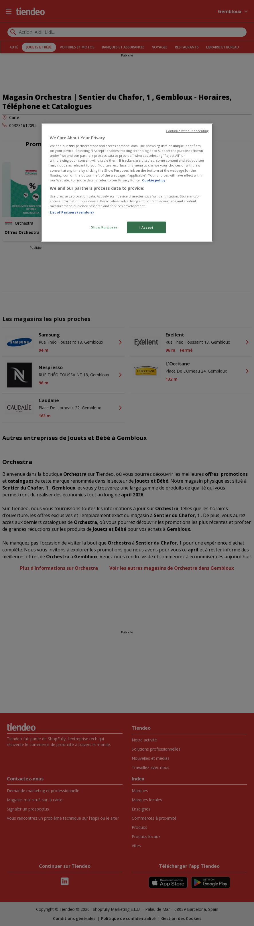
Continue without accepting (187, 131)
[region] (127, 183)
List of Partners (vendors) (72, 212)
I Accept (146, 227)
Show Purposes (104, 227)
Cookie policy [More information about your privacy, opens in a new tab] (153, 180)
